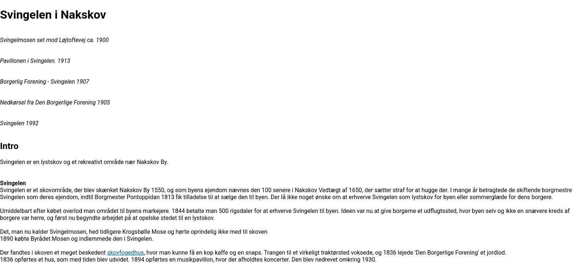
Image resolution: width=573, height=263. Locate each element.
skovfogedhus (125, 252)
